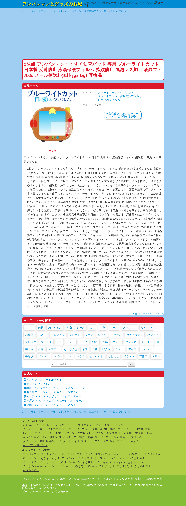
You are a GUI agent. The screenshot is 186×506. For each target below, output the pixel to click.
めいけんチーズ (32, 462)
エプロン (53, 349)
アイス (132, 349)
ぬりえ (102, 334)
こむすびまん (125, 466)
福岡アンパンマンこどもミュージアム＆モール (54, 404)
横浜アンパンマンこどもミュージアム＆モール (54, 388)
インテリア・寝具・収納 (78, 437)
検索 (131, 364)
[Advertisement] (93, 36)
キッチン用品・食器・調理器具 (42, 437)
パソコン (43, 356)
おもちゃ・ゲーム (34, 425)
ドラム (81, 356)
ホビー (50, 425)
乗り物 (29, 349)
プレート (74, 334)
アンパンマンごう (73, 458)
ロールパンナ (31, 458)
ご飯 (95, 349)
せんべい (146, 349)
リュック (46, 342)
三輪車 (143, 356)
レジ (59, 342)
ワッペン (146, 327)
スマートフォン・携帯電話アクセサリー (86, 11)
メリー (156, 356)
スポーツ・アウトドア (94, 441)
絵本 (92, 327)
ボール (114, 327)
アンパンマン (31, 454)
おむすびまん (136, 462)
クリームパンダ (53, 462)
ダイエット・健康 (34, 441)
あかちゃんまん (50, 458)
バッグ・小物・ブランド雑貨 (81, 429)
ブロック (30, 342)
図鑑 (105, 342)
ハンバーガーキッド (61, 466)
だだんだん (92, 458)
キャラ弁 (130, 342)
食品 (112, 441)
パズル (42, 334)
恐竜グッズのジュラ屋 (148, 478)
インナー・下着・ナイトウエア (42, 429)
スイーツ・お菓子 (128, 441)
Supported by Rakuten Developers (148, 314)
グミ (69, 356)
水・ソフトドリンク (35, 445)
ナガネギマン (72, 462)
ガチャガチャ (134, 334)
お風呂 (29, 334)
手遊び (29, 356)
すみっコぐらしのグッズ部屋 (115, 478)
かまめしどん (143, 466)
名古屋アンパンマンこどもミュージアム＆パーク (55, 392)
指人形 (106, 349)
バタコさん (101, 462)
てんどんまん (107, 466)
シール (81, 327)
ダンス (117, 342)
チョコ (119, 349)
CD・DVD (136, 429)
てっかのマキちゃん (35, 466)
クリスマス (129, 327)
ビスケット (96, 356)
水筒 (95, 342)
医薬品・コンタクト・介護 (62, 441)
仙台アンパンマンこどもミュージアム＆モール (54, 396)
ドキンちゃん (67, 454)
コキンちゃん (85, 454)
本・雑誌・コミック (116, 429)
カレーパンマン (130, 454)
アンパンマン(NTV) (37, 383)
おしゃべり (58, 334)
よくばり (146, 342)
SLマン (104, 458)
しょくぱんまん (151, 454)
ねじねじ (113, 356)
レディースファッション (108, 425)
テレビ (71, 342)
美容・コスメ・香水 (132, 437)
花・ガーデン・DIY (107, 437)
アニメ (29, 327)
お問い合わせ (60, 491)
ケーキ (83, 342)
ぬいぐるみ (55, 327)
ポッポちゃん (118, 462)
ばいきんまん (49, 454)
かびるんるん (31, 470)
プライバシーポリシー (36, 491)
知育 (41, 327)
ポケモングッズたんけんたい (78, 478)
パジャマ (152, 334)
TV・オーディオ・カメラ (38, 433)
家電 (147, 429)
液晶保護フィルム (120, 11)
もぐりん (87, 462)
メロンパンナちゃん (107, 454)
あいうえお (71, 349)
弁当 (69, 327)
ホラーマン (117, 458)
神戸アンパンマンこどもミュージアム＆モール (54, 400)
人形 (102, 327)
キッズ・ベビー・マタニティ (74, 425)
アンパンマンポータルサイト (43, 379)
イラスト (129, 356)
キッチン (116, 334)
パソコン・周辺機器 (105, 433)
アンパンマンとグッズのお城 (52, 4)
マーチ (89, 334)
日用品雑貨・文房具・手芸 (135, 433)
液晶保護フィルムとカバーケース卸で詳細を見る (122, 115)
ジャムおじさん (135, 458)
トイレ (58, 356)
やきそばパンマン (86, 466)
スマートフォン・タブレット (47, 11)
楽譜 (85, 349)
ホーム (26, 11)
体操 (41, 349)
